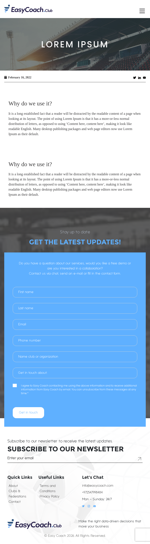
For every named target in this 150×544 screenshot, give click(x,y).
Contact (15, 501)
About (13, 485)
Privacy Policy (49, 496)
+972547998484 (92, 492)
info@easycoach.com (97, 485)
